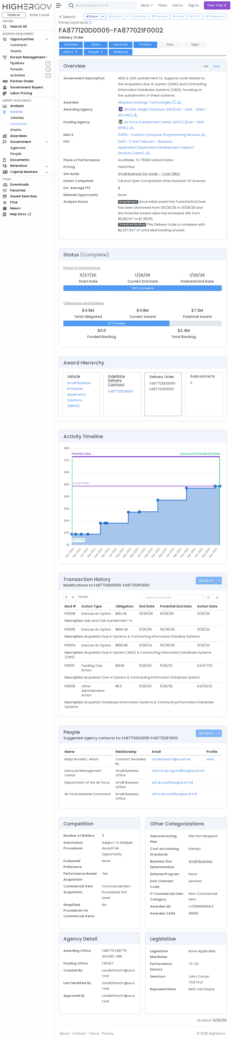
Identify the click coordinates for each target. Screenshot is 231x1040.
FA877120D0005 (120, 391)
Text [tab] (216, 66)
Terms (94, 1033)
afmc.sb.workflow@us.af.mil (174, 794)
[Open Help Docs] (90, 22)
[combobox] (134, 5)
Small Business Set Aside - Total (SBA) (149, 174)
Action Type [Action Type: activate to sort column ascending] (91, 606)
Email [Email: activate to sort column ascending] (156, 751)
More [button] (145, 5)
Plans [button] (162, 5)
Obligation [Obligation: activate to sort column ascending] (125, 606)
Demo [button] (178, 5)
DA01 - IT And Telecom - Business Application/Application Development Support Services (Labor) (156, 147)
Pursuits (16, 69)
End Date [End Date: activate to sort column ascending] (146, 606)
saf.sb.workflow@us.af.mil (172, 782)
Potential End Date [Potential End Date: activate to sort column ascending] (176, 606)
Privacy (107, 1033)
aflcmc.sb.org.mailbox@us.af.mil (178, 770)
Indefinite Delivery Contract (116, 380)
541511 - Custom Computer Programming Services (159, 134)
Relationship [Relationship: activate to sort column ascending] (126, 751)
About (65, 1033)
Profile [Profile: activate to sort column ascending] (211, 751)
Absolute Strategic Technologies (144, 102)
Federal (13, 15)
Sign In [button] (193, 5)
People (15, 153)
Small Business (201, 861)
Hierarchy (120, 44)
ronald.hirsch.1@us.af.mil (171, 759)
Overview (71, 44)
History (71, 52)
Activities (17, 75)
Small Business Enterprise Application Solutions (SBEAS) (79, 394)
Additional (120, 52)
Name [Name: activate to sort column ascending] (69, 751)
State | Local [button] (39, 15)
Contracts (18, 45)
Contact (79, 1033)
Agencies (17, 148)
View (210, 759)
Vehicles (17, 118)
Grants (15, 51)
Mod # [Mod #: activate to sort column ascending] (70, 606)
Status (95, 44)
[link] (217, 597)
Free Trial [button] (217, 5)
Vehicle (73, 376)
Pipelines (17, 63)
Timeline (145, 44)
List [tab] (206, 66)
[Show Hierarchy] (179, 102)
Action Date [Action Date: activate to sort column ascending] (207, 606)
